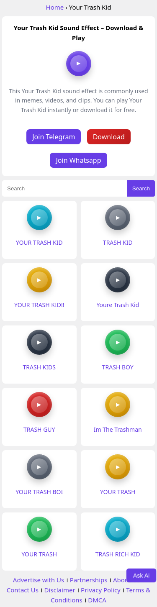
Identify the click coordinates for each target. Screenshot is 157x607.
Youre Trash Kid (117, 305)
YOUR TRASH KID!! (39, 305)
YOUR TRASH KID (39, 242)
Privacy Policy (101, 590)
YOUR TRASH (118, 492)
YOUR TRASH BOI (39, 492)
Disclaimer (59, 590)
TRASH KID (118, 242)
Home (55, 7)
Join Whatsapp (78, 160)
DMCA (97, 600)
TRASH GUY (39, 429)
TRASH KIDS (39, 367)
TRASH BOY (118, 367)
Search (141, 188)
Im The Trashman (118, 429)
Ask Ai (141, 575)
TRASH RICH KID (117, 554)
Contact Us (23, 590)
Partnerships (89, 580)
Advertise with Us (38, 580)
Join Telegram (53, 136)
